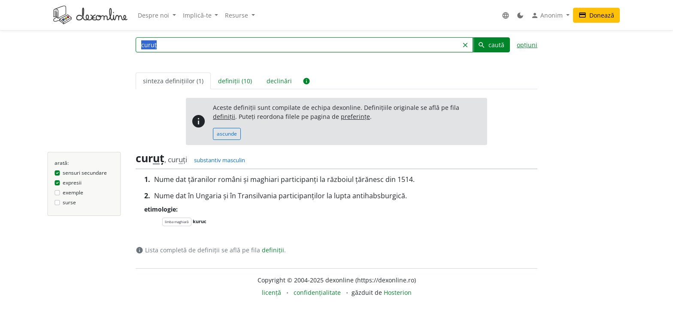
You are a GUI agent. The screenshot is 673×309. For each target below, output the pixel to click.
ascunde (227, 133)
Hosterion (398, 292)
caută (491, 45)
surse (69, 202)
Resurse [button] (237, 15)
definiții (224, 116)
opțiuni (527, 45)
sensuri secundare (85, 172)
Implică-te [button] (198, 15)
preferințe (355, 116)
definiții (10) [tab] (235, 81)
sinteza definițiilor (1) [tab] (173, 81)
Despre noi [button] (154, 15)
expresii (72, 182)
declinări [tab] (279, 81)
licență (271, 292)
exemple (73, 192)
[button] (505, 15)
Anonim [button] (547, 15)
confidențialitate (317, 292)
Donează (596, 15)
